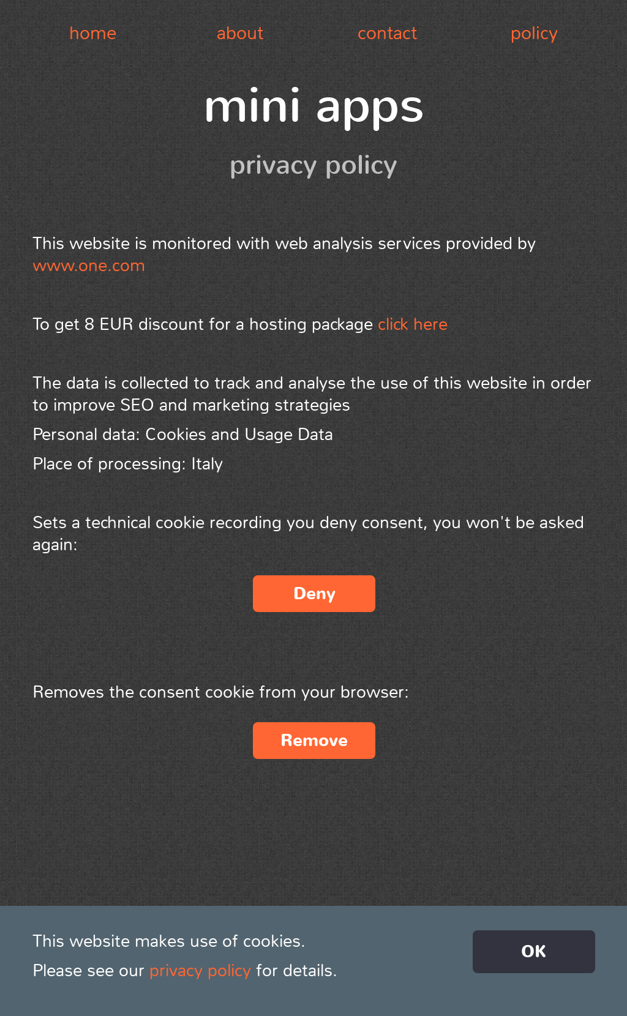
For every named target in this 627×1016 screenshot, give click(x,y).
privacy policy (200, 971)
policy (534, 33)
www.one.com (88, 266)
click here (413, 324)
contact (387, 33)
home (93, 33)
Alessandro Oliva (299, 920)
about (240, 33)
